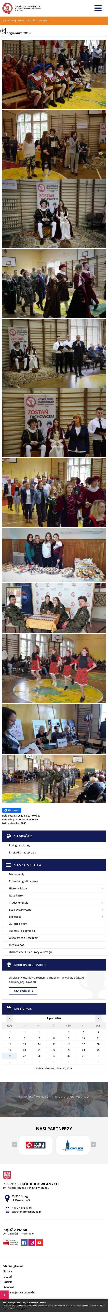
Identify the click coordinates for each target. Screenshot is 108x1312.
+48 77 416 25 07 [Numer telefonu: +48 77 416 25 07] (22, 1208)
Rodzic (7, 1282)
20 (24, 1049)
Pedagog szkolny (19, 845)
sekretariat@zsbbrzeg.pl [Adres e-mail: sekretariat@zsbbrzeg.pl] (26, 1212)
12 (9, 1044)
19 (9, 1049)
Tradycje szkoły (18, 902)
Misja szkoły (16, 874)
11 (98, 1038)
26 (9, 1055)
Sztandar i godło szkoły (23, 881)
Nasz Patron (16, 895)
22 (54, 1049)
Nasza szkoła (27, 865)
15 (54, 1044)
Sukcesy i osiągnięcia (22, 931)
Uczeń (7, 1277)
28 (39, 1055)
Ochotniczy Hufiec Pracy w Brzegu (30, 952)
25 (98, 1049)
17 (83, 1044)
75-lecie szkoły (18, 924)
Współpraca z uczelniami (24, 938)
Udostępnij (11, 810)
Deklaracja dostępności (19, 1292)
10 (83, 1038)
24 (83, 1049)
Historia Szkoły (18, 888)
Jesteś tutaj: (10, 20)
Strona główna (13, 1266)
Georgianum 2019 (16, 33)
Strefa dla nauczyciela (22, 852)
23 (69, 1049)
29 (54, 1055)
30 (69, 1055)
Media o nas (16, 945)
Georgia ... (42, 20)
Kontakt (8, 1287)
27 (24, 1055)
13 (24, 1044)
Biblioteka (15, 916)
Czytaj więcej (24, 990)
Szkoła (29, 20)
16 (69, 1044)
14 (39, 1044)
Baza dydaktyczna (20, 909)
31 (83, 1055)
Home (21, 20)
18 (98, 1044)
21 (39, 1049)
